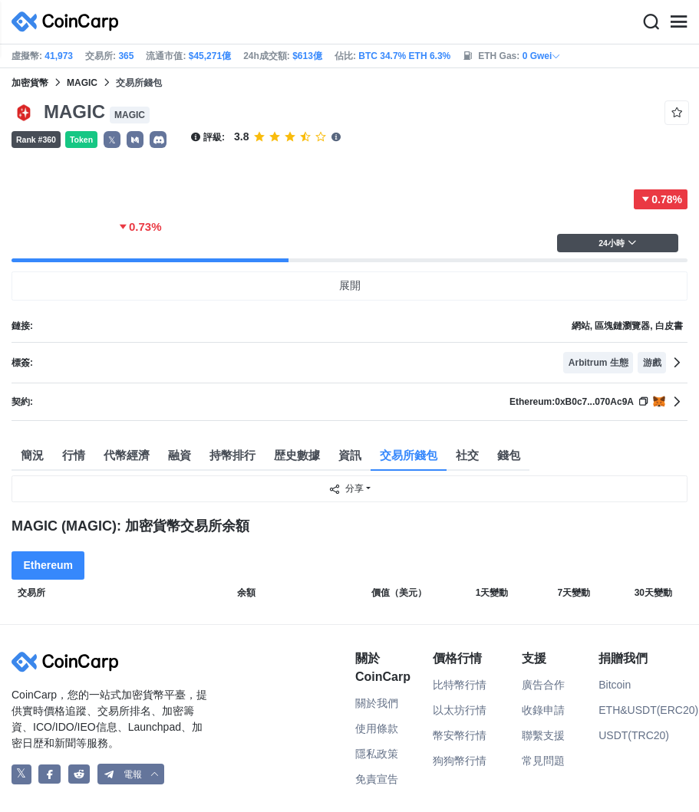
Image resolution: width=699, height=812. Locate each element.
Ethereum (48, 565)
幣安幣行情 (459, 735)
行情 (73, 455)
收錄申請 (543, 710)
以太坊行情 (459, 710)
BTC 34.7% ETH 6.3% (404, 56)
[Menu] (678, 22)
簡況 (32, 455)
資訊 (349, 455)
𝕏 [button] (112, 140)
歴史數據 (297, 455)
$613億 (307, 56)
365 (126, 56)
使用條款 (376, 728)
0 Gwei (542, 56)
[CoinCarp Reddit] (79, 774)
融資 (179, 455)
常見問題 (543, 760)
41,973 (59, 56)
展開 (350, 285)
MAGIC (82, 82)
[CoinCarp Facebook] (49, 774)
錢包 (508, 455)
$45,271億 (210, 56)
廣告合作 (543, 685)
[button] (135, 139)
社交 (467, 455)
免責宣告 (376, 779)
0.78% (660, 199)
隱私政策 (376, 754)
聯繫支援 (543, 735)
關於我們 (376, 703)
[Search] (650, 22)
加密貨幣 (30, 82)
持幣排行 (232, 455)
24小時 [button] (617, 243)
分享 (346, 489)
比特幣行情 (459, 685)
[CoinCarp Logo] (69, 22)
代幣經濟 (127, 455)
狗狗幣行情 (459, 760)
